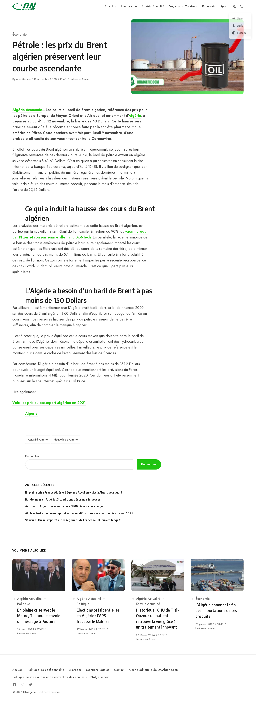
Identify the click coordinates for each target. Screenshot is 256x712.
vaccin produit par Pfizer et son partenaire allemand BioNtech (80, 234)
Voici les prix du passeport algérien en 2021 (49, 402)
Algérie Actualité (29, 598)
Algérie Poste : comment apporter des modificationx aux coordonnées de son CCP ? (79, 513)
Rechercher (32, 456)
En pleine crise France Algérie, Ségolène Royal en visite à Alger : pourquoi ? (73, 492)
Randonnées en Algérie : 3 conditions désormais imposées (63, 499)
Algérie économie (27, 109)
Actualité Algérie (38, 440)
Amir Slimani (23, 79)
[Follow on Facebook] (14, 684)
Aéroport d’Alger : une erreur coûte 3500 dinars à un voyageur (65, 506)
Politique (23, 604)
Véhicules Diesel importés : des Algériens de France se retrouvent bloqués (73, 520)
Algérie (135, 115)
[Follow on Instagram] (22, 684)
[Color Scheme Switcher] (235, 6)
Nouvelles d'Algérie (66, 440)
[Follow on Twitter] (30, 684)
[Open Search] (242, 6)
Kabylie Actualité (148, 604)
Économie (19, 34)
